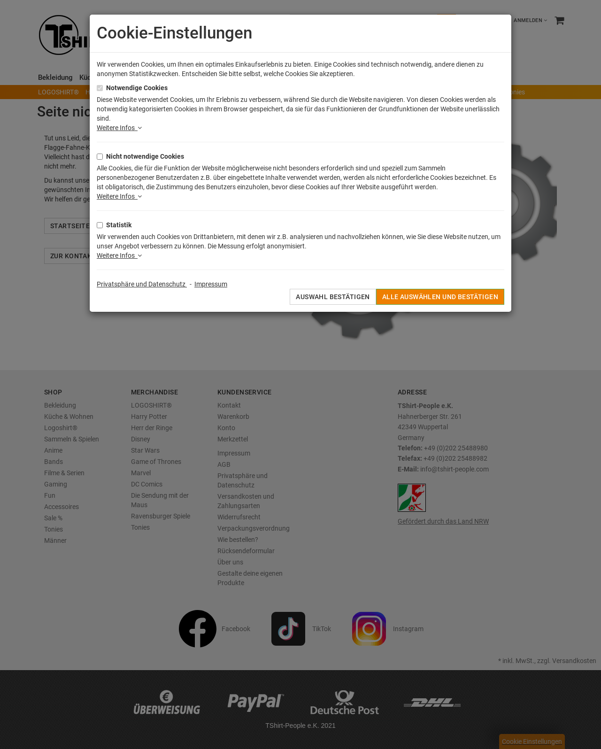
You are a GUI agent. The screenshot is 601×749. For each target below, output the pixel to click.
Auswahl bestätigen (333, 297)
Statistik (118, 225)
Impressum (210, 284)
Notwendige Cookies (137, 88)
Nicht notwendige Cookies (145, 156)
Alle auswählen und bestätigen (440, 297)
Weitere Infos (119, 127)
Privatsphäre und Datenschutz (142, 284)
